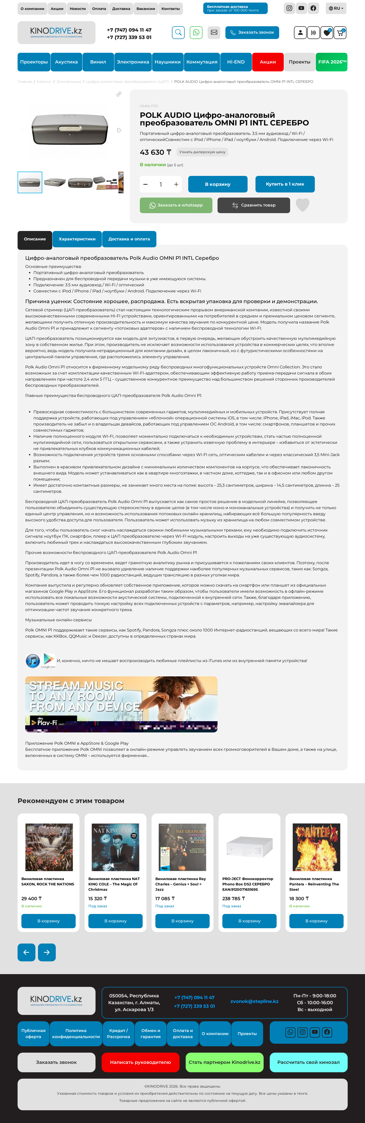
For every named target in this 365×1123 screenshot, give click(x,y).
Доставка (121, 9)
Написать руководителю (140, 1062)
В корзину (218, 184)
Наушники (168, 62)
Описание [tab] (35, 239)
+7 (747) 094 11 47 (129, 30)
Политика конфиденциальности (76, 1033)
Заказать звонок (252, 32)
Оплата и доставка (183, 1033)
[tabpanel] (182, 507)
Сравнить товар (254, 205)
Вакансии (146, 9)
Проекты (299, 62)
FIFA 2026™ (332, 62)
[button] (119, 94)
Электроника (133, 62)
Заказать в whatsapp (176, 205)
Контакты (170, 9)
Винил (98, 62)
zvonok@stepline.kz (255, 1001)
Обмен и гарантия (151, 1033)
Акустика (66, 62)
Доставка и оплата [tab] (129, 239)
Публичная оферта (33, 1033)
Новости (78, 9)
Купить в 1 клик (285, 184)
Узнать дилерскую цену (202, 152)
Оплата (99, 9)
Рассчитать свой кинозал (308, 1062)
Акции (57, 9)
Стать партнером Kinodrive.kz (225, 1062)
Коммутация (202, 62)
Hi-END (236, 62)
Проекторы (34, 62)
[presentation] (26, 952)
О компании (32, 9)
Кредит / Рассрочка (118, 1033)
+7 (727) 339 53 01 (129, 37)
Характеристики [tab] (77, 239)
